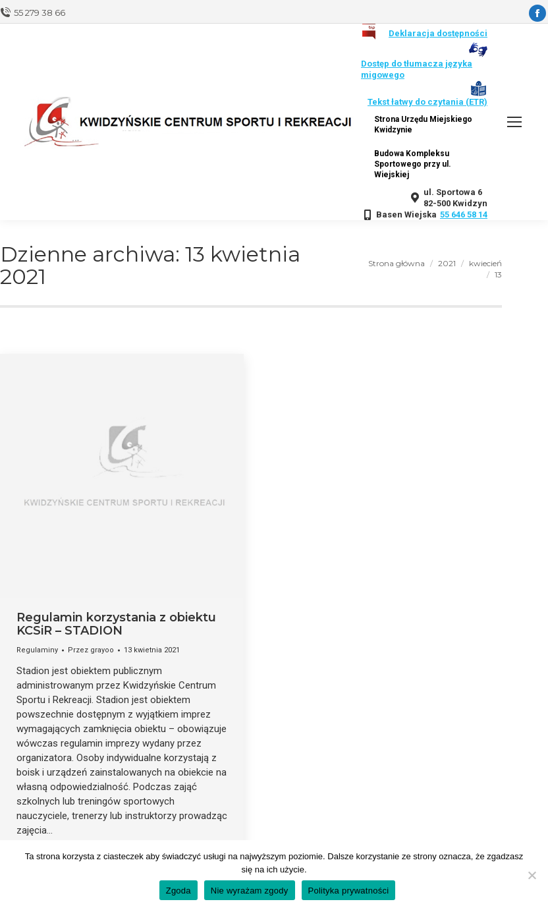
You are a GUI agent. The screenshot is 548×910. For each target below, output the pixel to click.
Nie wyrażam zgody (249, 891)
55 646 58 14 (463, 214)
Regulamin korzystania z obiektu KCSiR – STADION (116, 624)
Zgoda (178, 891)
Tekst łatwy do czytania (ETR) (427, 102)
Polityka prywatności (348, 891)
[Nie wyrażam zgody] (531, 875)
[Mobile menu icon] (514, 121)
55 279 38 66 (39, 12)
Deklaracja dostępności (438, 33)
